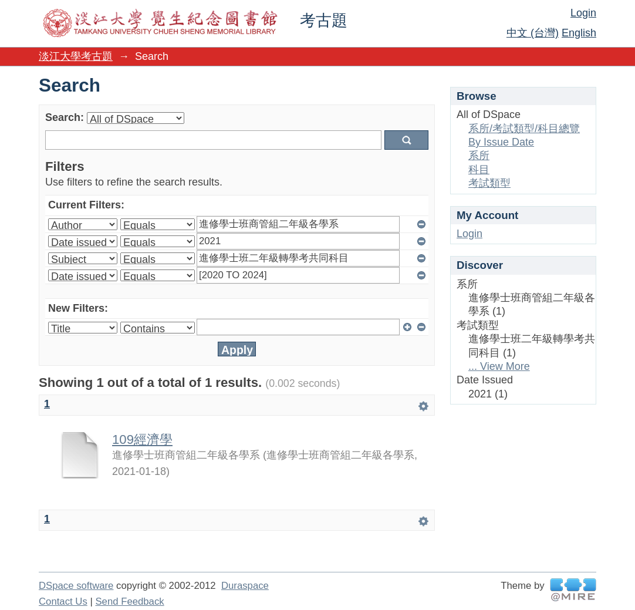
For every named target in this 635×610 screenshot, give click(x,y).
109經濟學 (142, 439)
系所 (478, 155)
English (579, 33)
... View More (499, 366)
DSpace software (76, 585)
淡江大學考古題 (76, 56)
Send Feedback (129, 601)
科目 (478, 170)
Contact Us (63, 601)
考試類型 (489, 183)
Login (583, 13)
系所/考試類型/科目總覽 (524, 128)
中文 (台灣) (532, 33)
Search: (64, 117)
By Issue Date (501, 142)
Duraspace (245, 585)
